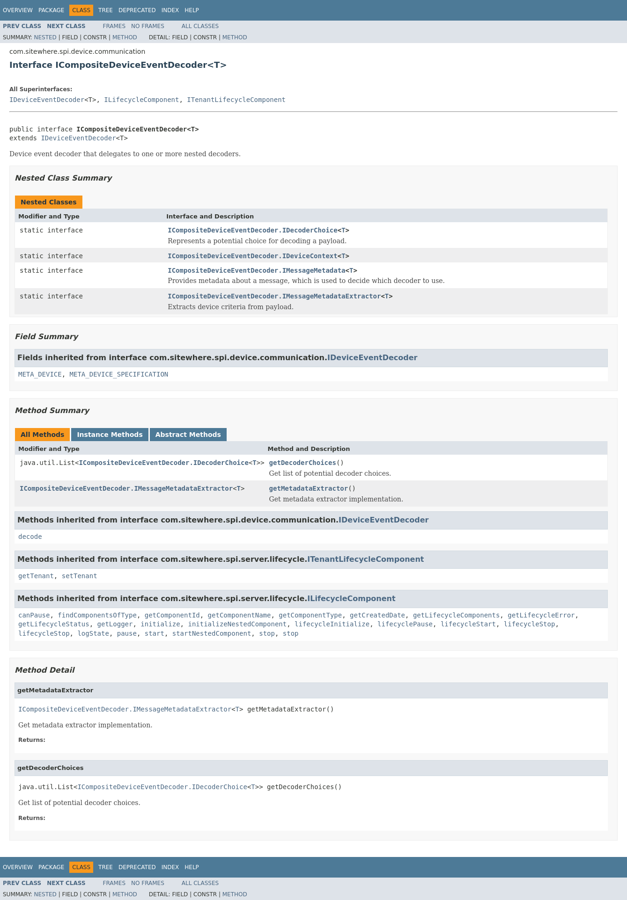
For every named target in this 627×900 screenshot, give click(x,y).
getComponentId (172, 615)
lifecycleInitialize (332, 624)
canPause (34, 615)
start (154, 633)
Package (51, 10)
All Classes (200, 26)
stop (267, 633)
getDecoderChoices (302, 462)
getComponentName (239, 615)
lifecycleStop (529, 624)
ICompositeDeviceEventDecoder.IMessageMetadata (256, 270)
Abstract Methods (188, 434)
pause (127, 633)
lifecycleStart (468, 624)
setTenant (79, 576)
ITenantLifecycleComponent (236, 99)
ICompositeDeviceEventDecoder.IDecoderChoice (252, 230)
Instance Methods (109, 434)
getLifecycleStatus (53, 624)
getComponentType (310, 615)
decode (30, 536)
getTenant (36, 576)
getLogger (115, 624)
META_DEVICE (40, 374)
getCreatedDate (377, 615)
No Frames (147, 26)
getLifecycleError (541, 615)
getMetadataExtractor (308, 488)
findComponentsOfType (97, 615)
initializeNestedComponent (237, 624)
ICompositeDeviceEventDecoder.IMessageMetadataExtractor (274, 296)
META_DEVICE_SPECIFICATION (119, 374)
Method (124, 37)
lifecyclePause (405, 624)
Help (191, 10)
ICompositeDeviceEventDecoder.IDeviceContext (252, 256)
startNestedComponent (211, 633)
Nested (45, 37)
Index (170, 10)
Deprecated (137, 10)
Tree (105, 10)
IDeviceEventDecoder (46, 99)
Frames (114, 26)
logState (93, 633)
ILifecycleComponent (141, 99)
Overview (18, 10)
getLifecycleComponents (456, 615)
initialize (160, 624)
